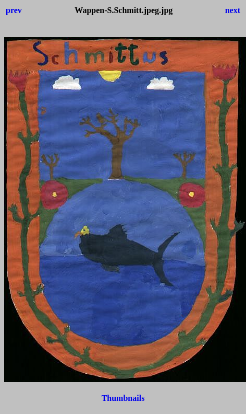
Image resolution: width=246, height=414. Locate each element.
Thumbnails (123, 398)
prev (14, 10)
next (232, 10)
